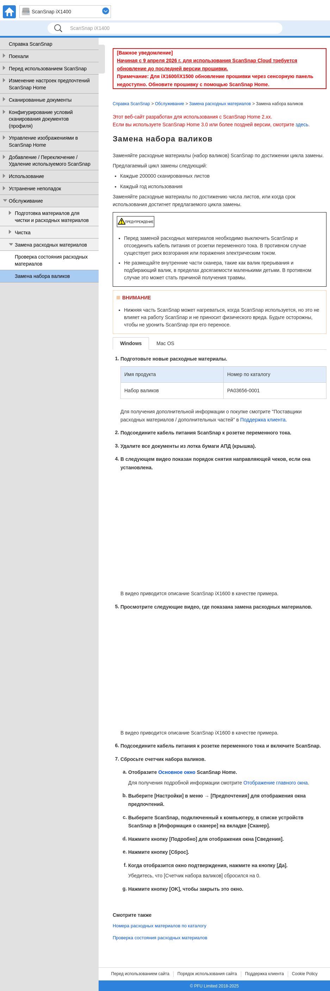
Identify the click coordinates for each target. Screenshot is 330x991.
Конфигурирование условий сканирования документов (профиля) (41, 119)
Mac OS (165, 343)
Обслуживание (26, 201)
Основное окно (176, 772)
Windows (131, 343)
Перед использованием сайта (140, 973)
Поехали (19, 56)
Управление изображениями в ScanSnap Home (43, 141)
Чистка (23, 232)
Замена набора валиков (42, 276)
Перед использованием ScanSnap (48, 68)
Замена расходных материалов (51, 245)
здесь (301, 124)
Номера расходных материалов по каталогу (159, 925)
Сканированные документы (40, 100)
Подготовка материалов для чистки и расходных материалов (52, 216)
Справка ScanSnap (30, 44)
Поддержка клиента (263, 420)
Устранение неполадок (35, 188)
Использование (26, 176)
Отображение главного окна (275, 783)
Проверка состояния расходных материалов (51, 260)
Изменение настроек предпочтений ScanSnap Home (49, 84)
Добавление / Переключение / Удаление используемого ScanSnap (50, 160)
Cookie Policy (305, 973)
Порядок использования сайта (207, 973)
